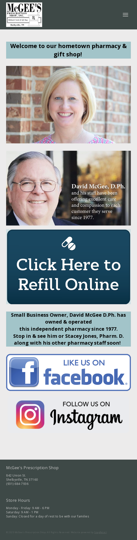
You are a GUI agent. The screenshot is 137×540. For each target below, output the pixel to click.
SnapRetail (100, 532)
